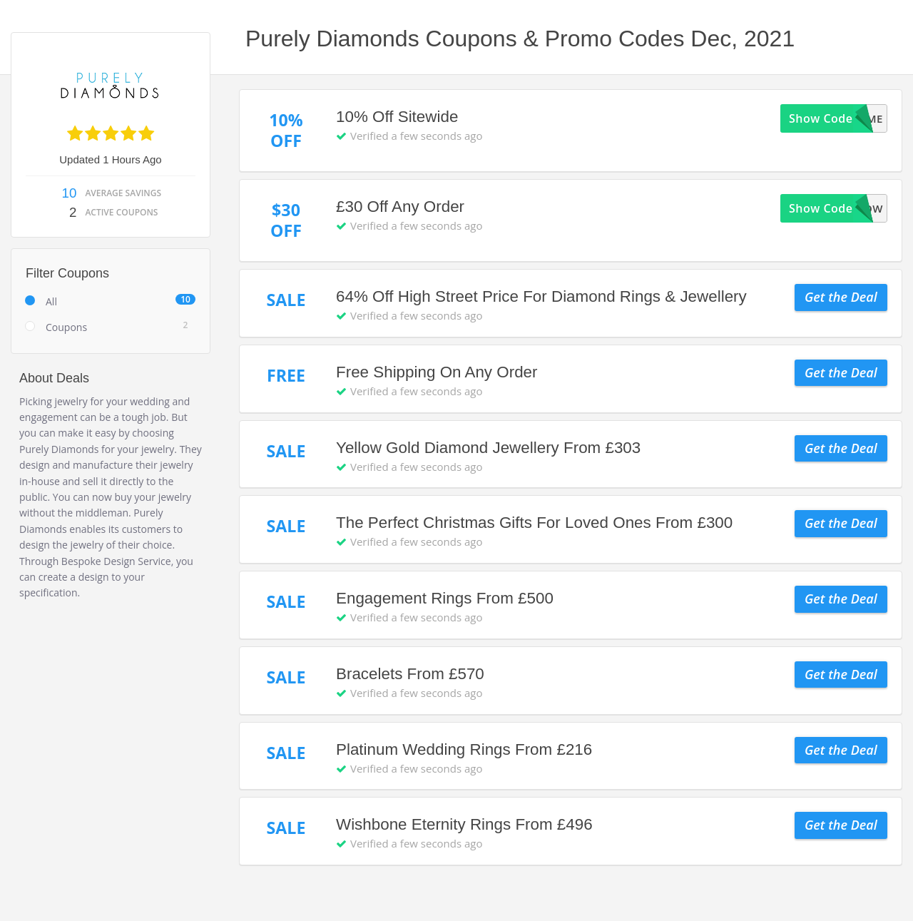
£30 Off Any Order (400, 206)
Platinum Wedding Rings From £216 (464, 749)
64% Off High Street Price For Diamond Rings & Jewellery (541, 296)
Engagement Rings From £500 (445, 598)
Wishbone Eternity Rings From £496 (464, 824)
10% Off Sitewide (397, 117)
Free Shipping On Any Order (437, 372)
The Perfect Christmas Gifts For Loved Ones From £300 (534, 522)
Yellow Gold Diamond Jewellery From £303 (488, 448)
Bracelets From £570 (410, 674)
